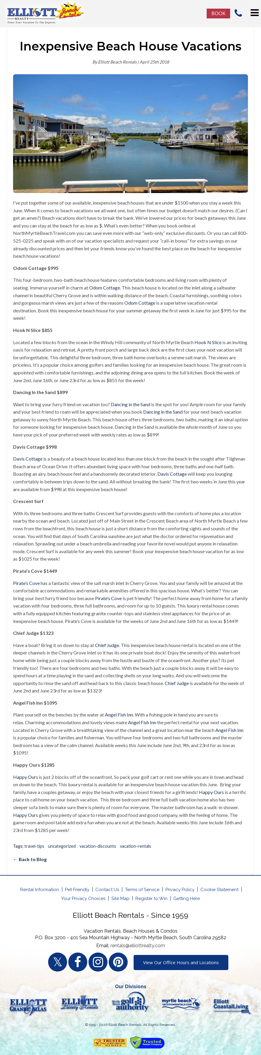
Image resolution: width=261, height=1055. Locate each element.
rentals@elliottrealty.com (137, 945)
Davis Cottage (27, 458)
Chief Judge (107, 645)
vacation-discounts (98, 846)
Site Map (120, 898)
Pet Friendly (77, 889)
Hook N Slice (208, 342)
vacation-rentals (135, 846)
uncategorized (62, 846)
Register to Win (151, 898)
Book (218, 13)
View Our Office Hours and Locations (181, 962)
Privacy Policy (179, 889)
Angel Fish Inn (119, 714)
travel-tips (34, 846)
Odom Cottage (104, 287)
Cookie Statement (219, 889)
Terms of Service (142, 889)
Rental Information (39, 889)
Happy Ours (25, 777)
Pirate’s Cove (26, 583)
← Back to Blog (30, 859)
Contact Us (107, 889)
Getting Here (186, 898)
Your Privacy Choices (83, 898)
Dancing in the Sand (130, 404)
